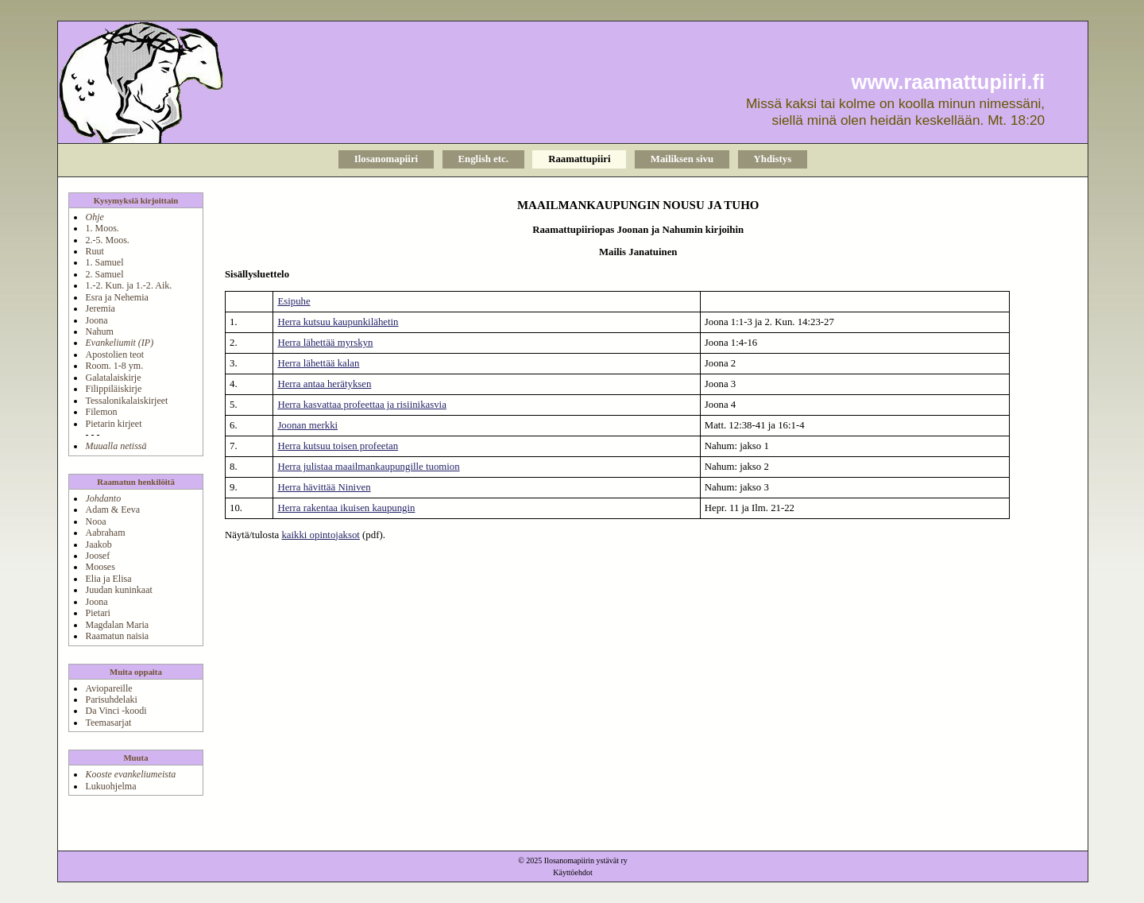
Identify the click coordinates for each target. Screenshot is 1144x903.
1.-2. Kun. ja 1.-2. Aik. (128, 285)
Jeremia (99, 308)
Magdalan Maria (117, 624)
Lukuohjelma (110, 786)
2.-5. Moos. (107, 240)
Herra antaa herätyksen (324, 383)
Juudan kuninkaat (118, 589)
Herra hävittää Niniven (323, 487)
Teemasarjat (108, 722)
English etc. (483, 159)
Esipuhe (293, 301)
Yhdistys (773, 159)
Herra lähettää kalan (318, 363)
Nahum (99, 331)
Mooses (99, 566)
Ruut (94, 251)
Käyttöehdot (572, 872)
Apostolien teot (114, 354)
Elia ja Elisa (108, 578)
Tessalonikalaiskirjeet (126, 400)
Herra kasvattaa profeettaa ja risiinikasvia (361, 404)
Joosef (97, 555)
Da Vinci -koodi (115, 710)
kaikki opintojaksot (320, 535)
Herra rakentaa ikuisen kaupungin (346, 508)
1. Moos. (101, 228)
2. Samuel (104, 274)
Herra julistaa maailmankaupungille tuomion (368, 466)
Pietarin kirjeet (113, 423)
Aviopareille (108, 688)
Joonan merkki (307, 425)
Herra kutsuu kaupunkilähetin (337, 321)
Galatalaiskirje (113, 377)
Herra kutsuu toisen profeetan (337, 446)
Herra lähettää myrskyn (325, 342)
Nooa (95, 521)
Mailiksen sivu (682, 159)
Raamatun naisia (117, 635)
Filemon (101, 411)
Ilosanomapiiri (386, 159)
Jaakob (98, 544)
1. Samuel (104, 262)
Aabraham (105, 532)
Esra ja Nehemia (116, 297)
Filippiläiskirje (113, 388)
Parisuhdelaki (111, 699)
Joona (96, 320)
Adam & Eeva (112, 509)
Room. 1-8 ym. (114, 365)
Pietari (97, 612)
